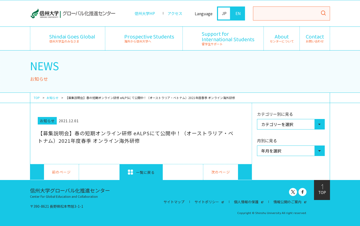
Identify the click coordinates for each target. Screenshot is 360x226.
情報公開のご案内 (288, 201)
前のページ (50, 172)
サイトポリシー (206, 201)
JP (224, 13)
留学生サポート (228, 38)
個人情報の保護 (246, 201)
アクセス (174, 13)
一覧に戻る (141, 172)
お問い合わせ (315, 38)
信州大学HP (143, 13)
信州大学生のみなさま (72, 37)
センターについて (282, 38)
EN (238, 13)
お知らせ (52, 97)
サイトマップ (174, 201)
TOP (37, 97)
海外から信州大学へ (149, 37)
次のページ (231, 172)
